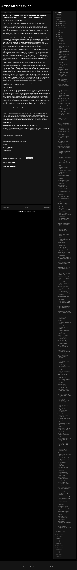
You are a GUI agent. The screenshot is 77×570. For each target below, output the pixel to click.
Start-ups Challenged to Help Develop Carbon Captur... (63, 459)
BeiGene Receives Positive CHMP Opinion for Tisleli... (64, 249)
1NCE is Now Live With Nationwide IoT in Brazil (64, 128)
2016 (57, 549)
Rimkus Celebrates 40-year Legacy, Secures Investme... (63, 361)
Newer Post (6, 207)
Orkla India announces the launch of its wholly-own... (64, 488)
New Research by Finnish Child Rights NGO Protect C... (64, 430)
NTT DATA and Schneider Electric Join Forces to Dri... (64, 278)
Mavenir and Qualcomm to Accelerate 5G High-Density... (64, 440)
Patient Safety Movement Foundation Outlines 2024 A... (64, 513)
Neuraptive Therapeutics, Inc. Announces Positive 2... (64, 312)
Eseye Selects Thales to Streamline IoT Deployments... (64, 110)
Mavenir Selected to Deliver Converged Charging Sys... (63, 479)
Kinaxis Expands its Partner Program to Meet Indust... (63, 474)
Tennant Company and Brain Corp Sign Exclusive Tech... (63, 337)
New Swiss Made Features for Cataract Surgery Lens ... (63, 386)
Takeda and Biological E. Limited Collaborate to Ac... (64, 162)
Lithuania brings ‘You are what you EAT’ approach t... (64, 523)
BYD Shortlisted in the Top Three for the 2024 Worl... (64, 167)
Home (26, 207)
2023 (57, 534)
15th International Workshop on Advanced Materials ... (64, 454)
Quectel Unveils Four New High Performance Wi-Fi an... (64, 259)
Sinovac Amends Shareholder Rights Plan (63, 405)
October (60, 25)
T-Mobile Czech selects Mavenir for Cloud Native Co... (63, 415)
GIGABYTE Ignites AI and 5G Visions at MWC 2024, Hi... (64, 205)
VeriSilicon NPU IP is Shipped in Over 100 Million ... (63, 51)
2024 (57, 19)
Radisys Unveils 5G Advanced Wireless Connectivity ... (63, 410)
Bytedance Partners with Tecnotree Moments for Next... (64, 268)
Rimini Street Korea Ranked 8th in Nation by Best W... (64, 322)
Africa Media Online (16, 6)
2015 (57, 552)
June (59, 34)
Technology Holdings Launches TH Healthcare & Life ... (63, 143)
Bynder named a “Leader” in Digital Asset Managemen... (64, 332)
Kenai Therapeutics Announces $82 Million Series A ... (64, 61)
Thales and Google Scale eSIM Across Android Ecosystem (64, 177)
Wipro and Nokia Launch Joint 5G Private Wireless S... (64, 220)
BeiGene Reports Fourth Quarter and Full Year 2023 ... (64, 225)
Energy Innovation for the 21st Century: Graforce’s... (64, 193)
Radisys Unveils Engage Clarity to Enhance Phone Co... (64, 254)
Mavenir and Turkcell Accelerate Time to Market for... (63, 444)
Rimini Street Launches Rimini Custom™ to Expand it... (63, 182)
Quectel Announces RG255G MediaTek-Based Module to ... (63, 347)
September (61, 27)
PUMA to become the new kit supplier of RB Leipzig (64, 172)
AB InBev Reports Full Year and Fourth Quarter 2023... (63, 56)
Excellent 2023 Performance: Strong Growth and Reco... (63, 400)
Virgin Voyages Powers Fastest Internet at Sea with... (64, 200)
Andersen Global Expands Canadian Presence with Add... (64, 493)
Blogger (54, 566)
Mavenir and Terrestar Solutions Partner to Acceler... (63, 283)
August (60, 30)
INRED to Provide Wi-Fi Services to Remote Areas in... (63, 100)
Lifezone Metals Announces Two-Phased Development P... (63, 187)
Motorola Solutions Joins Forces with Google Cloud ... (64, 153)
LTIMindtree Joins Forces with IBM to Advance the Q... (64, 115)
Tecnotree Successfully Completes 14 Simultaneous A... (63, 317)
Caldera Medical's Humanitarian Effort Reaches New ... (63, 342)
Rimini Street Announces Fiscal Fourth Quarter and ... (64, 95)
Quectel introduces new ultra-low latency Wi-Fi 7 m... (64, 85)
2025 (57, 17)
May (59, 36)
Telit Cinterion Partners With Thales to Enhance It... (64, 138)
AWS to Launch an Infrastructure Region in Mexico (64, 234)
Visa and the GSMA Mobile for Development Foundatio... (64, 157)
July (59, 32)
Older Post (47, 207)
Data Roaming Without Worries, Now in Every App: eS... (64, 293)
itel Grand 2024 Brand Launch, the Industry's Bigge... (64, 288)
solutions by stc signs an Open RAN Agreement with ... (64, 148)
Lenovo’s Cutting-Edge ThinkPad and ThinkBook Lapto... (63, 229)
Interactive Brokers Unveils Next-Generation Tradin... (63, 120)
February (60, 43)
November (60, 23)
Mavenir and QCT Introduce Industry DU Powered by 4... (64, 210)
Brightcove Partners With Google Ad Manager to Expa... (64, 105)
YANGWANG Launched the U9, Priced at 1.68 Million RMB (64, 273)
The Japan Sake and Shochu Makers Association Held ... (63, 449)
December (60, 21)
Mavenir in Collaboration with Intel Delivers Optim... (64, 264)
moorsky (44, 566)
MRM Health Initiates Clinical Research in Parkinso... (63, 469)
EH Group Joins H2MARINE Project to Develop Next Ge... (64, 76)
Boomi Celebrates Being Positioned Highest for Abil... (64, 303)
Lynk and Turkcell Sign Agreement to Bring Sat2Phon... (63, 133)
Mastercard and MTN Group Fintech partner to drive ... (64, 66)
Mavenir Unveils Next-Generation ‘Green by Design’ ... (63, 484)
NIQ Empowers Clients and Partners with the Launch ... (63, 46)
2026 (57, 14)
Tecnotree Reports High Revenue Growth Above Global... (64, 396)
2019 (57, 543)
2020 (57, 541)
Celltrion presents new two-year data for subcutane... (63, 298)
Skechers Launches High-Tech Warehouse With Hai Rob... (64, 498)
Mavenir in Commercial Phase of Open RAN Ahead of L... (63, 327)
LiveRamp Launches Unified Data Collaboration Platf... (63, 71)
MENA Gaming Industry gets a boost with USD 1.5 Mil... (64, 366)
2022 (57, 536)
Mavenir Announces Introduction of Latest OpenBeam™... (63, 503)
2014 (57, 554)
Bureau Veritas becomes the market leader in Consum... (64, 381)
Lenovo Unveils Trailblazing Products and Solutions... (63, 244)
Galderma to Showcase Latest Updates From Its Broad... (64, 125)
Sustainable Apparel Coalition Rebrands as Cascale (64, 239)
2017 (57, 547)
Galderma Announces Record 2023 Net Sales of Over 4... (64, 90)
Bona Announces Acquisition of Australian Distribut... (64, 528)
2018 (57, 545)
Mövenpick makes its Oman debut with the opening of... (63, 518)
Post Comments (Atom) (29, 211)
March (59, 40)
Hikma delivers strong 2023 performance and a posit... (64, 371)
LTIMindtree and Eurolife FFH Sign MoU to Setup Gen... (64, 420)
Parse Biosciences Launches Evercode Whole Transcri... (63, 376)
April (59, 38)
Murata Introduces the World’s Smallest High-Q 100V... (64, 508)
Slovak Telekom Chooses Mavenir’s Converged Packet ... (64, 425)
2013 (57, 556)
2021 (57, 538)
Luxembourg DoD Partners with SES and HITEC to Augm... (64, 352)
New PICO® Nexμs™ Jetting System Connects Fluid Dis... (63, 81)
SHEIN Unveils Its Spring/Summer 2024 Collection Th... (63, 464)
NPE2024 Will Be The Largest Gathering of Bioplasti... (63, 435)
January (60, 531)
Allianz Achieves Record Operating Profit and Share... (64, 308)
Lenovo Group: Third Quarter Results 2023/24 (63, 356)
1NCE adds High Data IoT (64, 196)
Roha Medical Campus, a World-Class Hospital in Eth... (64, 391)
